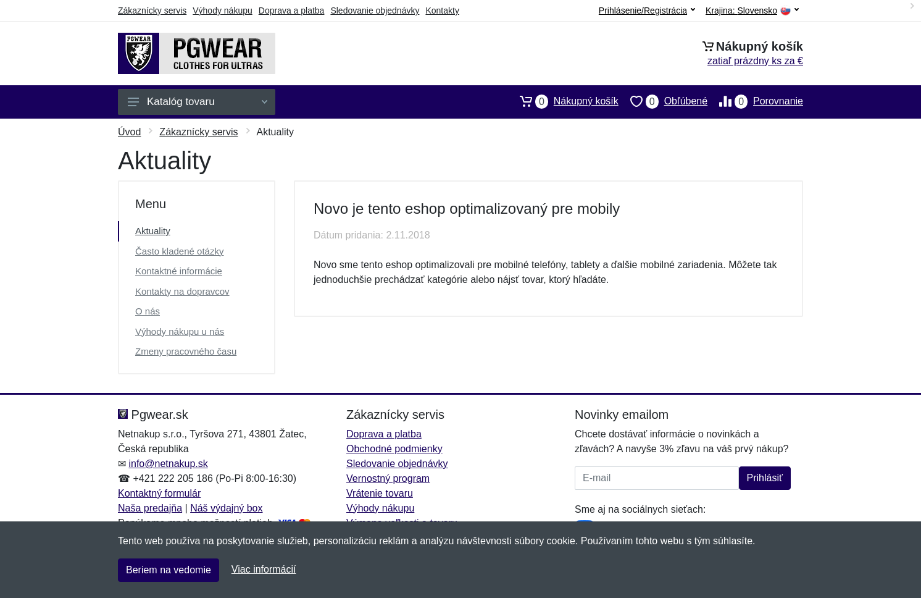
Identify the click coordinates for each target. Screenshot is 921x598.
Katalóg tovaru (197, 101)
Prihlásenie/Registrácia (647, 10)
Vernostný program (388, 478)
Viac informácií (263, 569)
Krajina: (752, 10)
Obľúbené (663, 101)
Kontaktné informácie (178, 271)
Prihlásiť (765, 478)
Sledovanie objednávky (374, 10)
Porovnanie (755, 101)
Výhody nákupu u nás (179, 331)
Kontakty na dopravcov (182, 291)
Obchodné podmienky (394, 449)
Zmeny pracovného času (185, 351)
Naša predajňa (150, 508)
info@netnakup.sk (167, 463)
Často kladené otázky (179, 251)
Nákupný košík (563, 101)
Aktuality (152, 230)
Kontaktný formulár (159, 493)
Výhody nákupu (222, 10)
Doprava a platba (292, 10)
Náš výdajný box (226, 508)
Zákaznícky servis (152, 10)
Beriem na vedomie (168, 570)
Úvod (129, 132)
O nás (147, 311)
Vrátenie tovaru (379, 493)
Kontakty (442, 10)
